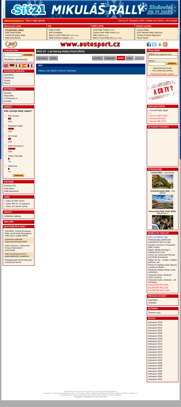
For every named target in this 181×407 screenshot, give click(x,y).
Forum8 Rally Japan (14, 30)
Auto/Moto (9, 75)
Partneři (9, 182)
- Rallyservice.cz (162, 212)
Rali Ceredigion (55, 32)
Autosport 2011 (155, 357)
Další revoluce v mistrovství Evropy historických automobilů (17, 247)
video (129, 58)
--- (151, 113)
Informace (10, 89)
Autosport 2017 (155, 341)
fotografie (110, 58)
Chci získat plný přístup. (162, 70)
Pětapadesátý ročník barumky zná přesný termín (18, 261)
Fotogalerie (155, 169)
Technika (153, 308)
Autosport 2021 (155, 330)
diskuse (139, 58)
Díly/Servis (9, 78)
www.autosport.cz (14, 20)
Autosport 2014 (155, 349)
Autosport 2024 (155, 322)
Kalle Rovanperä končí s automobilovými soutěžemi (17, 255)
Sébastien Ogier (15, 126)
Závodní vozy (154, 312)
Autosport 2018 (155, 338)
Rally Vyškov (100, 35)
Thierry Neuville (15, 156)
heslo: (152, 61)
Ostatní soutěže (143, 26)
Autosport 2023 (155, 325)
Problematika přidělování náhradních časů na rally (159, 241)
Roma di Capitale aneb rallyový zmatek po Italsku (162, 266)
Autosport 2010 (155, 360)
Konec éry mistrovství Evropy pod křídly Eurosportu (161, 256)
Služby (7, 80)
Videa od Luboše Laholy (17, 206)
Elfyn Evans (13, 116)
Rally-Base (9, 188)
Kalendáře (153, 300)
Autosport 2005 (155, 374)
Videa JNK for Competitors (18, 203)
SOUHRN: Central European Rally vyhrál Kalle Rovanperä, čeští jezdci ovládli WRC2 (18, 233)
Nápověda (9, 95)
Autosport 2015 (155, 346)
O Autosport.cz (11, 98)
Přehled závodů (157, 296)
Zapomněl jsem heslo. (162, 68)
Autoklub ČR (10, 185)
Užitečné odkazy (12, 216)
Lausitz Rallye (143, 30)
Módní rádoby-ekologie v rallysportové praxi (159, 251)
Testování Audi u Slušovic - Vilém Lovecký (160, 276)
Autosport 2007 (155, 368)
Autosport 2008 (155, 365)
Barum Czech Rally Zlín (63, 35)
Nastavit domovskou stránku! (162, 74)
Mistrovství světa (12, 26)
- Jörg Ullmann (163, 173)
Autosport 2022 (155, 328)
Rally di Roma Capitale (61, 38)
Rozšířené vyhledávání (16, 59)
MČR (94, 26)
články (53, 58)
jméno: (160, 54)
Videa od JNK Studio (15, 201)
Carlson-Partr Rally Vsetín (106, 32)
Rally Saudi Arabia (13, 32)
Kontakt (7, 101)
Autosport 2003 (155, 379)
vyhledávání (11, 50)
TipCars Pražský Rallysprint (149, 35)
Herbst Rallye (142, 38)
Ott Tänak (12, 136)
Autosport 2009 (155, 363)
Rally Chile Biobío (13, 38)
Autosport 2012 (155, 355)
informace (42, 58)
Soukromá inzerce (14, 71)
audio (121, 58)
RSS (101, 26)
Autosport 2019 (155, 336)
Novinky (8, 93)
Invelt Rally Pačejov (104, 30)
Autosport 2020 (155, 333)
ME (49, 26)
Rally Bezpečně (11, 191)
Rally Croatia (54, 30)
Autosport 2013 (155, 352)
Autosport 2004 (155, 376)
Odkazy (8, 212)
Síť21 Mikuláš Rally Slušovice (149, 32)
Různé (7, 83)
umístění (97, 58)
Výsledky (152, 302)
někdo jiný (12, 166)
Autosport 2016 (155, 344)
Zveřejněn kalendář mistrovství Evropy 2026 (16, 240)
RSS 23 (41, 51)
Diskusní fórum (156, 106)
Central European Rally (15, 35)
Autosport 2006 (155, 371)
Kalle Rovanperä (15, 146)
